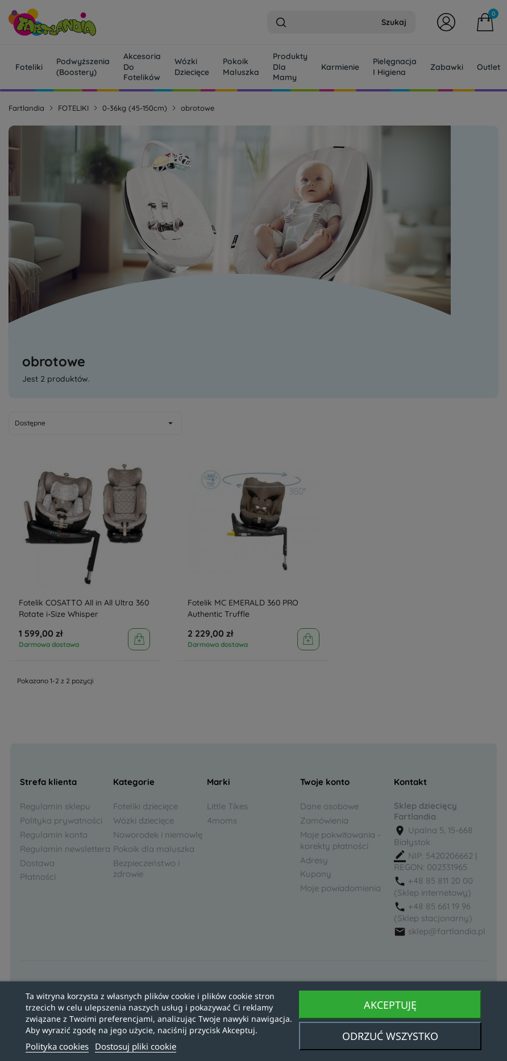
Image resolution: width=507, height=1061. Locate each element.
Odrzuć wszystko (390, 1036)
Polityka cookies (57, 1046)
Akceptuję (390, 1005)
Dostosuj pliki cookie (135, 1046)
